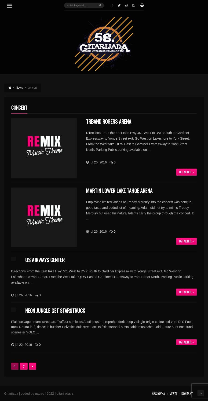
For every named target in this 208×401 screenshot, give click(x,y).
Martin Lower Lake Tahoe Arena (119, 190)
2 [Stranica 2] (24, 366)
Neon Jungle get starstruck (55, 310)
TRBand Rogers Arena (108, 121)
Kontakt (187, 393)
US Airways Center (45, 260)
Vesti (173, 393)
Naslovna (158, 393)
